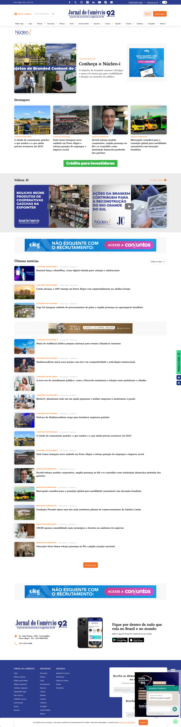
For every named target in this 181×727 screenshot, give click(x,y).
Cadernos (139, 24)
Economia (50, 24)
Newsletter (60, 688)
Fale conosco (18, 695)
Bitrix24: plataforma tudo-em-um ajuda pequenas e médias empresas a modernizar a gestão (85, 398)
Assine (16, 706)
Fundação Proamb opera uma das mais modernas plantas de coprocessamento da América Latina (88, 509)
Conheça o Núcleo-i (99, 64)
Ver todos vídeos (158, 180)
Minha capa (19, 24)
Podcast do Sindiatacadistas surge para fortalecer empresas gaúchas (73, 417)
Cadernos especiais (20, 688)
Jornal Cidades (83, 24)
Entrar (147, 14)
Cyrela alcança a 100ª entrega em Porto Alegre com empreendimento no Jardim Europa (83, 288)
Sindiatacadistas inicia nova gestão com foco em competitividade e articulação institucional (85, 361)
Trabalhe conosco (20, 699)
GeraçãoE (151, 24)
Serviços (60, 668)
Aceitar (143, 722)
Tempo (58, 684)
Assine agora (160, 14)
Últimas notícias (19, 677)
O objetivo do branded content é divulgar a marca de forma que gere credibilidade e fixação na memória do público (101, 73)
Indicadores (60, 677)
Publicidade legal (20, 692)
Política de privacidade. (127, 722)
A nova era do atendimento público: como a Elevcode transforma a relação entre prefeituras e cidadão (91, 380)
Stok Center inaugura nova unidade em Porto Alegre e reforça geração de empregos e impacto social (90, 454)
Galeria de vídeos (62, 680)
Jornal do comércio (24, 668)
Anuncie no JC (152, 2)
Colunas (128, 24)
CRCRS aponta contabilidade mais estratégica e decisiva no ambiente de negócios (80, 527)
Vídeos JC (21, 180)
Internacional (45, 684)
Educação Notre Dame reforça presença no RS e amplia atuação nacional (75, 546)
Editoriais (45, 668)
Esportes (97, 24)
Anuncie (17, 710)
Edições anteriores (20, 684)
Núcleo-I (163, 24)
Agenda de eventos (63, 673)
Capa (30, 24)
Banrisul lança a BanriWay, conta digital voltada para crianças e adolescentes (78, 270)
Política (62, 24)
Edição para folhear (21, 680)
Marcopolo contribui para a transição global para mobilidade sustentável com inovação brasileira (88, 491)
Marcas (42, 714)
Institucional (18, 703)
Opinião (118, 24)
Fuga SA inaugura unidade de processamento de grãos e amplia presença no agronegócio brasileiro (89, 307)
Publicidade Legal (136, 2)
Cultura (107, 24)
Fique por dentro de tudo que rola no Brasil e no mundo (137, 626)
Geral (71, 24)
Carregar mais (90, 565)
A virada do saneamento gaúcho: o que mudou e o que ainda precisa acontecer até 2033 (32, 143)
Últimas (39, 24)
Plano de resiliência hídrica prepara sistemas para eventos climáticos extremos (78, 343)
